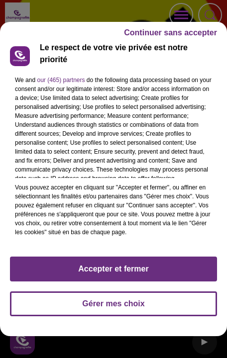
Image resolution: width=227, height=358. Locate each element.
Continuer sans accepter (170, 37)
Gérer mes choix (113, 308)
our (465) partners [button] (61, 84)
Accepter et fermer (113, 273)
